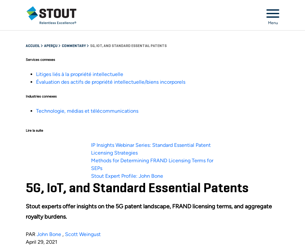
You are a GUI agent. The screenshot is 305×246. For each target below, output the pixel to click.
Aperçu (51, 46)
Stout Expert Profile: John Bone (127, 176)
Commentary (74, 46)
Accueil (33, 46)
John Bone (49, 234)
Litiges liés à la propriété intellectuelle (79, 74)
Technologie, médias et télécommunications (87, 111)
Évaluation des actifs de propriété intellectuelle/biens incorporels (110, 82)
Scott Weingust (83, 234)
